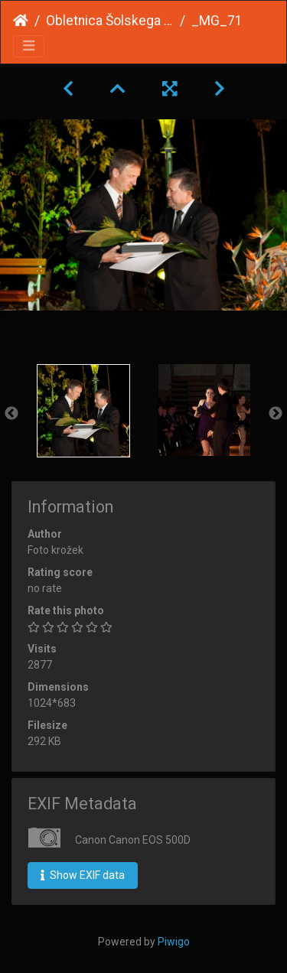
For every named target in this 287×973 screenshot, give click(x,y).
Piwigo (174, 942)
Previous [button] (11, 413)
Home (20, 21)
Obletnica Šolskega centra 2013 (110, 20)
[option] (83, 410)
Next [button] (275, 413)
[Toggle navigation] (28, 46)
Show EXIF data (83, 875)
